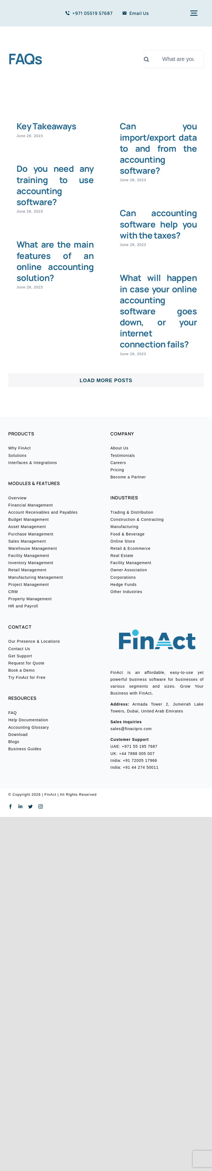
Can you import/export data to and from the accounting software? (158, 148)
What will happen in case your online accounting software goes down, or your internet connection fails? (158, 311)
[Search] (153, 59)
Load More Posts (106, 380)
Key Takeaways (46, 126)
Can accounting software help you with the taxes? (158, 224)
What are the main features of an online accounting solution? (55, 261)
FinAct (50, 794)
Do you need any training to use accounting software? (55, 185)
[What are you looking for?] (174, 59)
